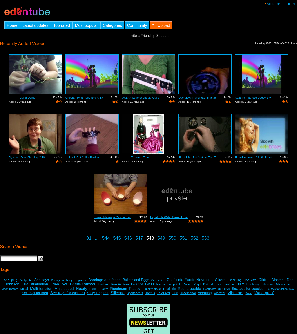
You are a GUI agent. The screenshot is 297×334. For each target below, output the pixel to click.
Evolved (103, 284)
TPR (175, 293)
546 (128, 237)
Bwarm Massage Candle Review (112, 217)
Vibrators (235, 293)
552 (194, 237)
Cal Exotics (158, 280)
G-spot (137, 284)
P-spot (93, 288)
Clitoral (220, 280)
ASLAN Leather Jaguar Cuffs (140, 97)
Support (162, 36)
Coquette (250, 280)
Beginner (80, 280)
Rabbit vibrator (151, 288)
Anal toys (41, 280)
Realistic (169, 288)
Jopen (187, 284)
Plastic (134, 289)
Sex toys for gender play (280, 288)
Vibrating (205, 293)
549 (161, 237)
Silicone (118, 293)
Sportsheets (135, 293)
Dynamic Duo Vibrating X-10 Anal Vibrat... (27, 157)
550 (172, 237)
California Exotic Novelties (190, 280)
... (97, 237)
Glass (149, 284)
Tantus (150, 293)
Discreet (278, 280)
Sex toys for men (35, 293)
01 (88, 237)
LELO (240, 284)
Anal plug (10, 280)
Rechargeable (189, 289)
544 (106, 237)
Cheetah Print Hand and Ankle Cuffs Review (84, 97)
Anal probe (25, 280)
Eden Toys (59, 284)
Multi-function (41, 289)
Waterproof (264, 293)
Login (289, 4)
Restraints (209, 288)
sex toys (224, 288)
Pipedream (118, 288)
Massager (283, 284)
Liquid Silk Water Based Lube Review (169, 217)
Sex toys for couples (247, 288)
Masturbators (10, 288)
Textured (163, 293)
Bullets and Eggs (136, 280)
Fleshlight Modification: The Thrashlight (197, 157)
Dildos (264, 280)
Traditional (188, 293)
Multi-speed (64, 289)
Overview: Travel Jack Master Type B (197, 97)
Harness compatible (168, 284)
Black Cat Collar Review (84, 157)
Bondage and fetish (104, 280)
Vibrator (219, 293)
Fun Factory (120, 284)
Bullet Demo (27, 97)
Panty (104, 288)
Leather (229, 284)
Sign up (273, 4)
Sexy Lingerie (98, 293)
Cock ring (235, 280)
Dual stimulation (35, 284)
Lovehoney (252, 284)
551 (183, 237)
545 (117, 237)
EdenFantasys (82, 284)
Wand (249, 293)
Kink (205, 284)
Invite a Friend (140, 36)
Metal (24, 288)
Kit (212, 284)
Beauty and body (61, 280)
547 (139, 237)
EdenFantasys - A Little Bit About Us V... (253, 157)
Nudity (81, 288)
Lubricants (268, 284)
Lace (218, 284)
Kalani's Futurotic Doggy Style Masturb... (253, 97)
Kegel (197, 284)
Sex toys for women (67, 293)
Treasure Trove (140, 157)
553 (205, 237)
